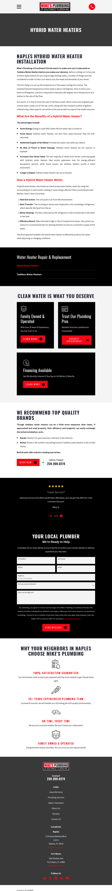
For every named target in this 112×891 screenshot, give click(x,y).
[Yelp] (50, 878)
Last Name (61, 559)
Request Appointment (78, 340)
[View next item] (61, 515)
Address (21, 576)
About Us (56, 808)
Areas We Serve (56, 792)
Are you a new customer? (27, 584)
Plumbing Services (56, 797)
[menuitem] (56, 265)
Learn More (32, 338)
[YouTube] (67, 878)
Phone (20, 567)
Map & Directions (56, 847)
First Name (22, 559)
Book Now (28, 462)
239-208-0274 (56, 463)
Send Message (56, 627)
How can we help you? (26, 592)
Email (60, 567)
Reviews (56, 813)
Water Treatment (56, 803)
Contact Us (56, 819)
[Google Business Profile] (44, 878)
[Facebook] (56, 878)
